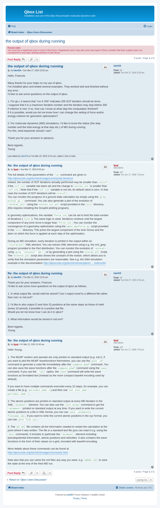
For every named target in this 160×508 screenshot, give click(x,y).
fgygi (116, 165)
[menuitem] (12, 26)
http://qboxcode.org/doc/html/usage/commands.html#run (40, 178)
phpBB (70, 495)
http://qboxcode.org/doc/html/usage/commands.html (38, 452)
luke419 (117, 66)
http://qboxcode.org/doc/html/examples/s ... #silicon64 (74, 262)
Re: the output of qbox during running (35, 165)
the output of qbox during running (35, 41)
